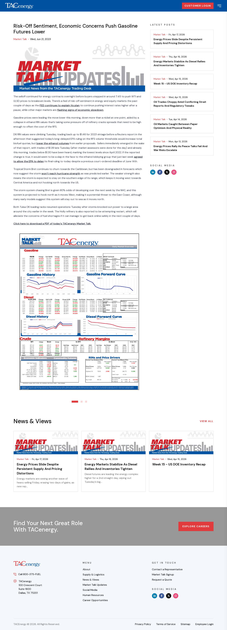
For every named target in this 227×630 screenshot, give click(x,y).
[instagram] (174, 172)
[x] (166, 172)
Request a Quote (162, 579)
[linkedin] (152, 172)
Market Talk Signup (163, 574)
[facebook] (159, 172)
